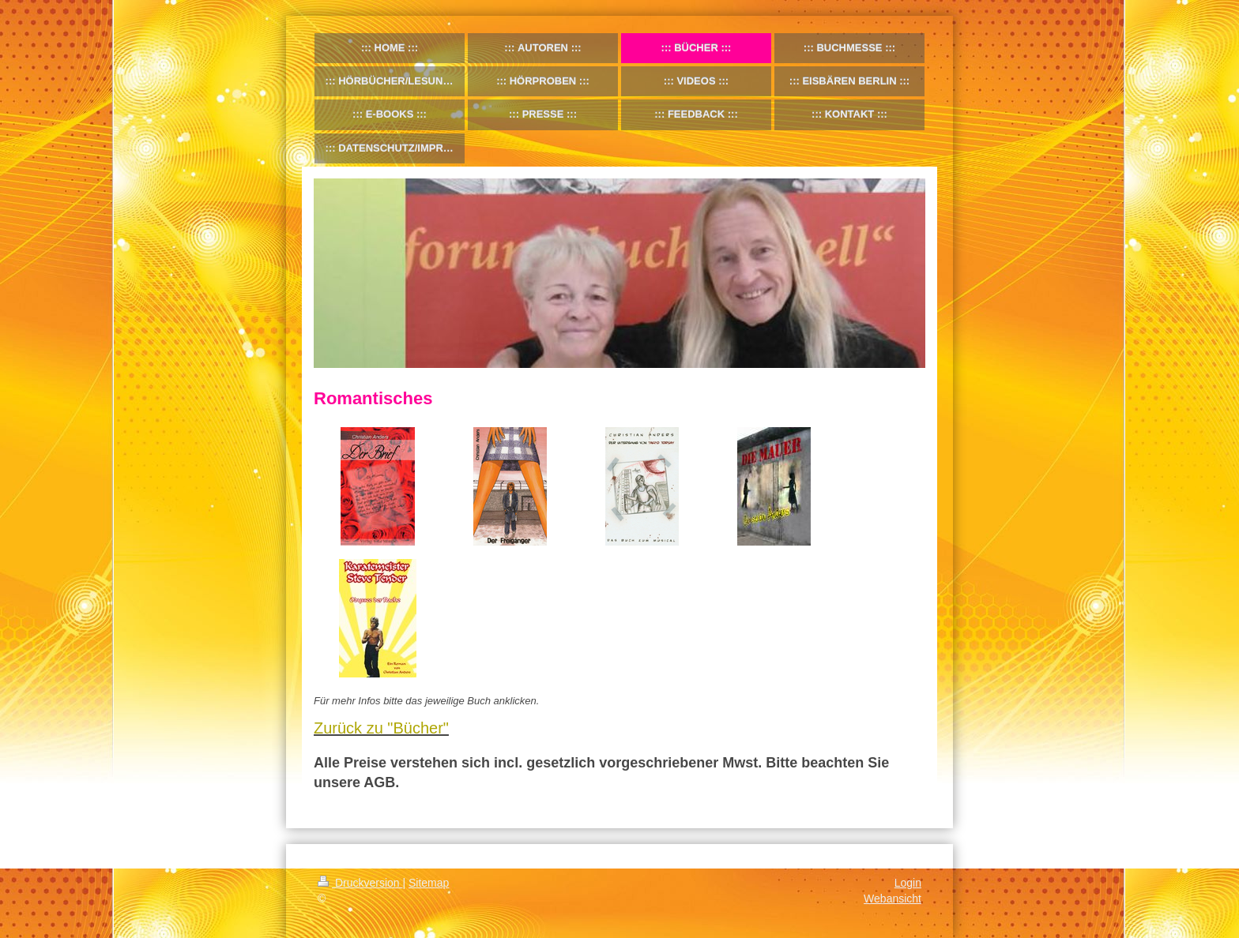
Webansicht (892, 898)
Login (907, 882)
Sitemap (429, 882)
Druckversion (360, 882)
